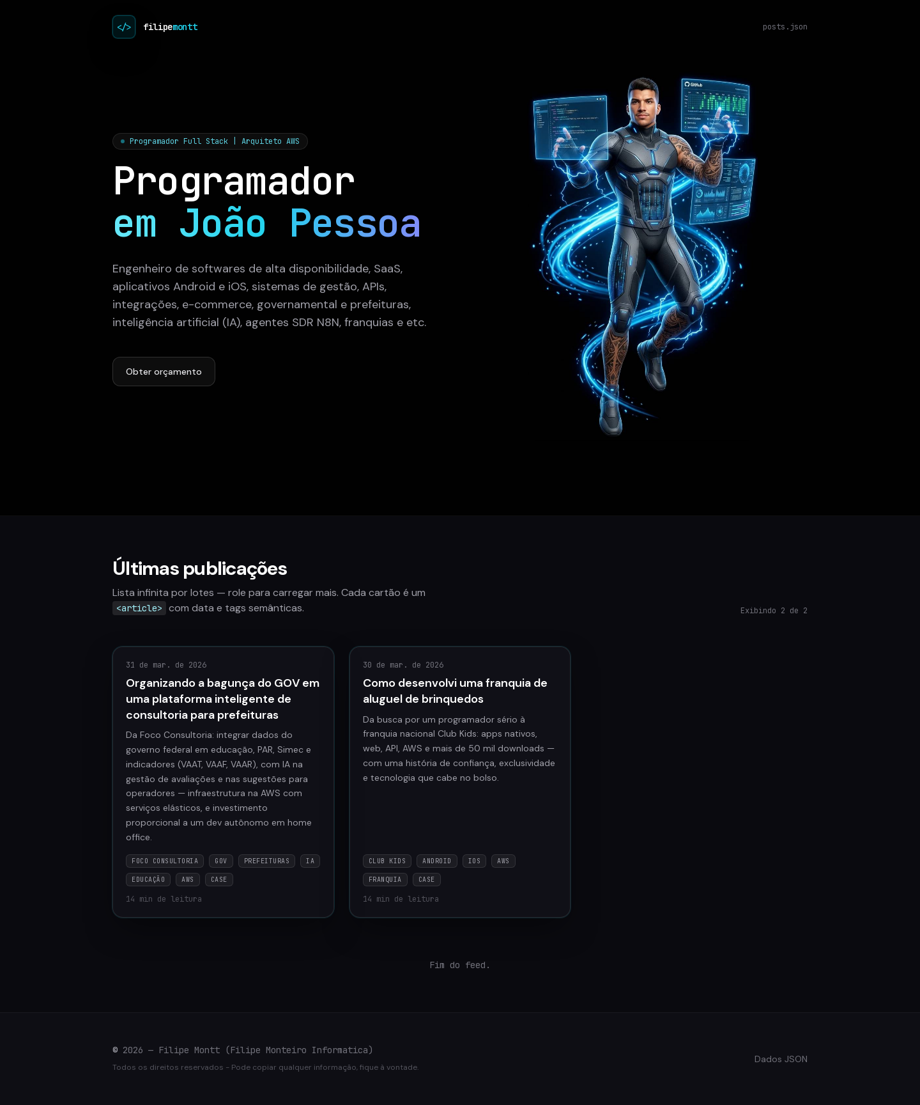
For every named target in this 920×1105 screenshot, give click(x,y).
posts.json (785, 27)
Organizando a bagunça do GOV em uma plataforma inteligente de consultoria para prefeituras (222, 699)
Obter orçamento (164, 371)
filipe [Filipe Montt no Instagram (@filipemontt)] (170, 27)
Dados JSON (781, 1059)
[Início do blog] (123, 26)
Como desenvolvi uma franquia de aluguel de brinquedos (455, 691)
